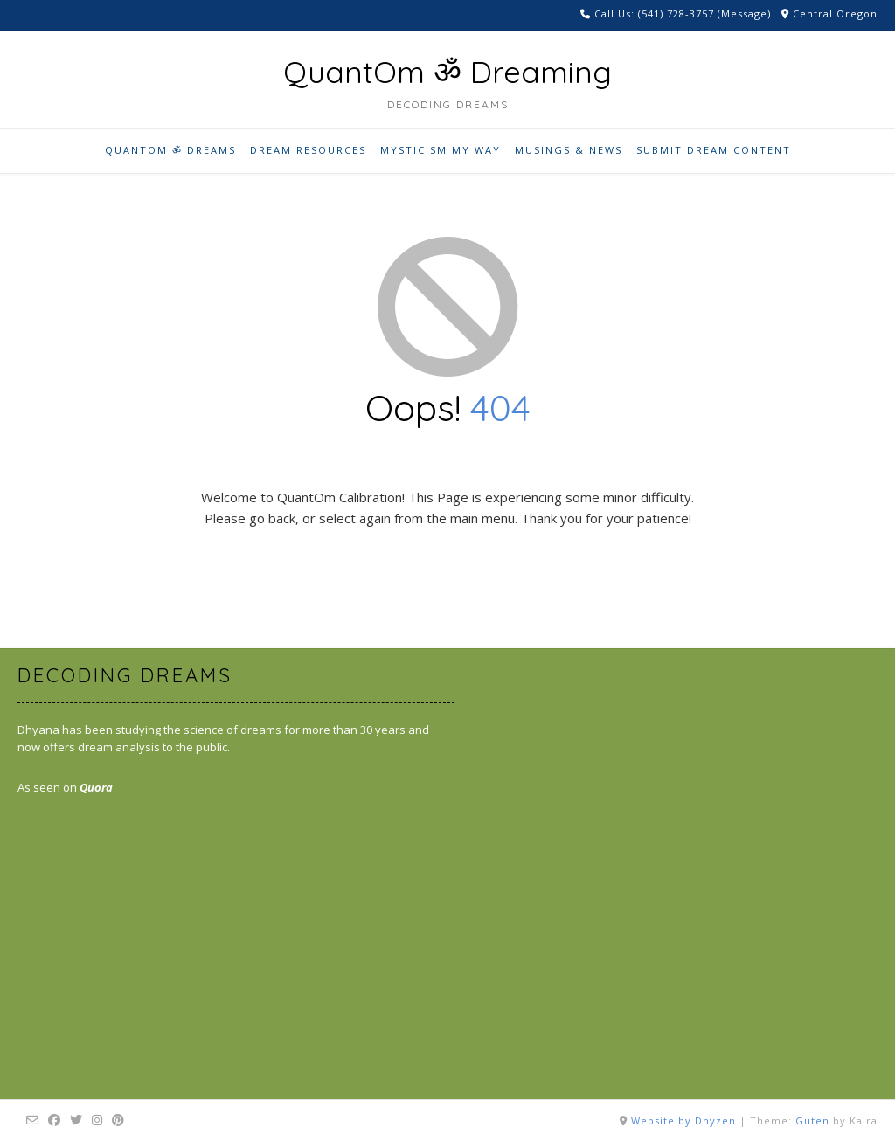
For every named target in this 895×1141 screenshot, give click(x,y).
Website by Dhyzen (683, 1120)
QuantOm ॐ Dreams (170, 149)
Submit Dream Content (713, 149)
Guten (812, 1120)
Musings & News (568, 149)
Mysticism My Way (440, 149)
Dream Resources (308, 149)
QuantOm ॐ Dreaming (447, 72)
